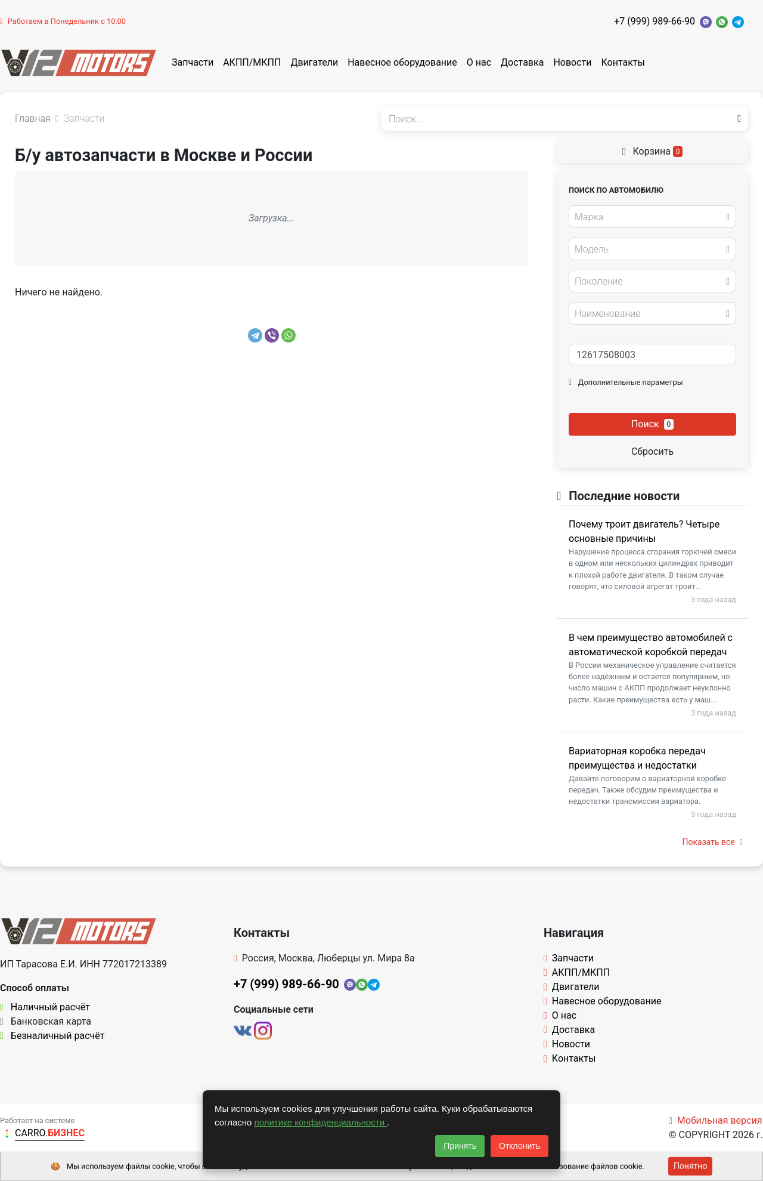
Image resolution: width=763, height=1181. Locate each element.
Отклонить (519, 1146)
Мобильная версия (715, 1120)
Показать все (713, 842)
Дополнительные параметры (626, 382)
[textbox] (649, 217)
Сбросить (652, 451)
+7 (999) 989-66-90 (654, 21)
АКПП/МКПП (252, 62)
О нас (479, 62)
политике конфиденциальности (321, 1122)
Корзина (652, 151)
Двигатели (314, 62)
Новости (572, 62)
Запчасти (192, 62)
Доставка (522, 62)
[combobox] (652, 216)
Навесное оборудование (402, 62)
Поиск (652, 424)
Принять (459, 1146)
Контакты (623, 62)
